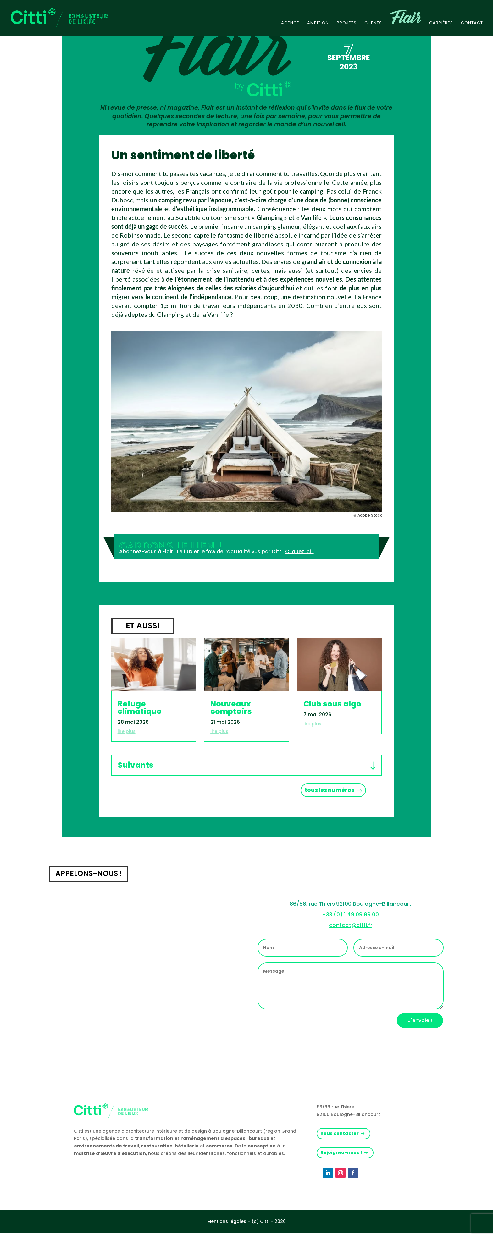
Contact (472, 23)
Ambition (318, 23)
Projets (347, 23)
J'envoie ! (420, 1022)
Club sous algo (332, 704)
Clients (373, 23)
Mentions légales (226, 1225)
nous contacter (341, 1136)
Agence (290, 23)
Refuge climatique (139, 708)
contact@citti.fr (350, 927)
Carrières (441, 23)
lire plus (127, 731)
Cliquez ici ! (299, 551)
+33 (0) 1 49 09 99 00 (350, 917)
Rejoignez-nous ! (342, 1156)
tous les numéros (325, 791)
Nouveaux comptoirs (231, 708)
